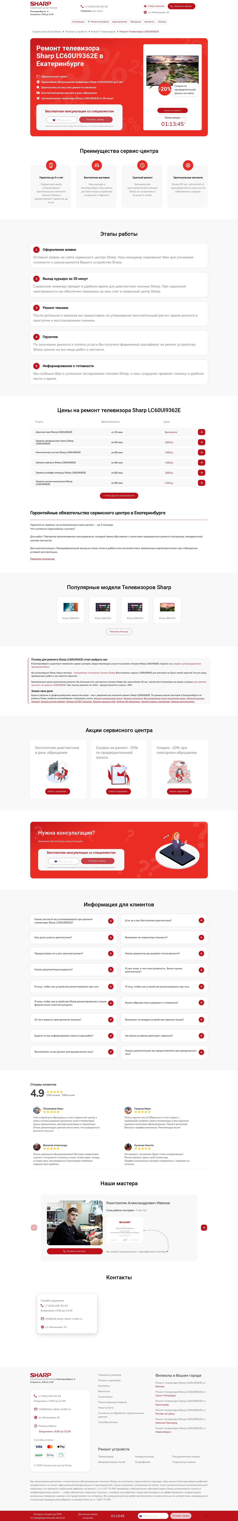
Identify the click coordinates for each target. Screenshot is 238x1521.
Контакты (149, 21)
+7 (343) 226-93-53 (96, 6)
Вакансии (136, 21)
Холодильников (144, 1456)
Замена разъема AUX (104, 701)
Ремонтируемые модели (112, 1402)
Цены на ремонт (172, 110)
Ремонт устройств (100, 21)
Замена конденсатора (182, 701)
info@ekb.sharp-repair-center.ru (61, 1319)
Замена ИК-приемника (128, 701)
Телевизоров (105, 1456)
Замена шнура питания (53, 701)
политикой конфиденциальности (101, 126)
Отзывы (162, 21)
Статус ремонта (154, 6)
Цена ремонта (119, 21)
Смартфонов (142, 1462)
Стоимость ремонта (109, 1374)
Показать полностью (42, 558)
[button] (204, 1228)
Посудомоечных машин (186, 1456)
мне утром (92, 11)
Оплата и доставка (109, 1380)
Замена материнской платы (108, 698)
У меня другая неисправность (119, 495)
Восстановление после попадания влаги (165, 698)
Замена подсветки (133, 698)
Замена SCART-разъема (79, 701)
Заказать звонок (181, 6)
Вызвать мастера (74, 1251)
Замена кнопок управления (155, 701)
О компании (78, 21)
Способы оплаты (108, 1422)
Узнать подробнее (57, 791)
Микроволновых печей (111, 1462)
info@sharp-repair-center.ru (52, 1409)
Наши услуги (106, 1407)
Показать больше (119, 631)
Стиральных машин (184, 1462)
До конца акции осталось (88, 1516)
